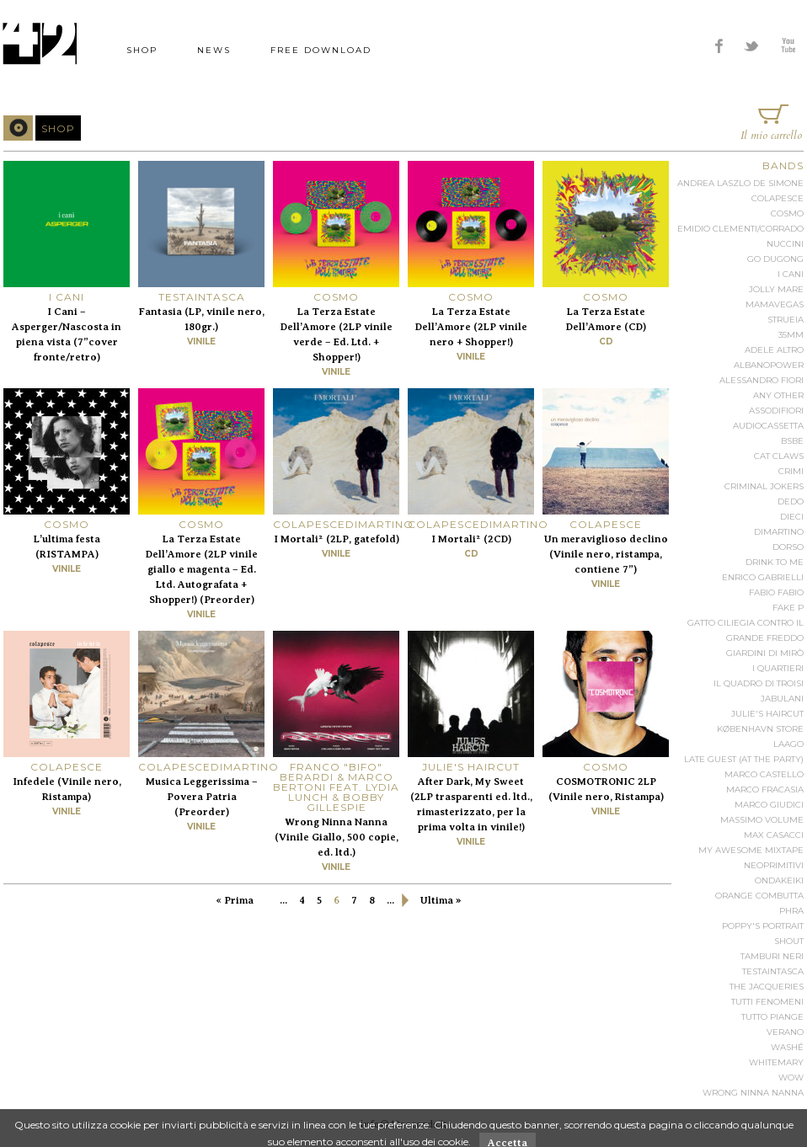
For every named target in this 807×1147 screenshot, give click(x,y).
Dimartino (779, 531)
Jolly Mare (776, 289)
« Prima (235, 900)
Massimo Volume (762, 819)
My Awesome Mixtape (751, 850)
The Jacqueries (767, 986)
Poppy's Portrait (763, 925)
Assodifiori (776, 410)
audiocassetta (768, 425)
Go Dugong (775, 258)
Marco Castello (764, 774)
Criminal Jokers (764, 486)
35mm (791, 334)
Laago (788, 744)
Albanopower (769, 365)
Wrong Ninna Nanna (753, 1092)
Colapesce (777, 198)
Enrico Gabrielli (763, 577)
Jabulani (782, 698)
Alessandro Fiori (761, 380)
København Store (760, 728)
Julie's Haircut (767, 713)
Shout (789, 941)
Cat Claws (779, 456)
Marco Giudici (769, 804)
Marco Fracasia (765, 789)
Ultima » (441, 900)
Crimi (791, 471)
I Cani (791, 274)
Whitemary (776, 1062)
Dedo (791, 501)
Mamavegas (775, 304)
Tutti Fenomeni (767, 1001)
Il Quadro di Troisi (758, 683)
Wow (791, 1077)
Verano (785, 1032)
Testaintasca (773, 971)
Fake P (788, 607)
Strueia (785, 319)
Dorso (788, 546)
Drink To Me (775, 562)
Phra (791, 910)
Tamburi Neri (772, 956)
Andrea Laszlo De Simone (740, 183)
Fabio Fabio (776, 592)
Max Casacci (774, 835)
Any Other (778, 395)
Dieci (792, 516)
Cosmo (787, 213)
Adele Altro (774, 349)
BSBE (792, 440)
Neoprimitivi (774, 865)
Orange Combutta (759, 895)
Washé (787, 1047)
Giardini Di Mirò (765, 653)
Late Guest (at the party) (744, 759)
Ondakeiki (779, 880)
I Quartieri (778, 668)
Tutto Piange (772, 1016)
